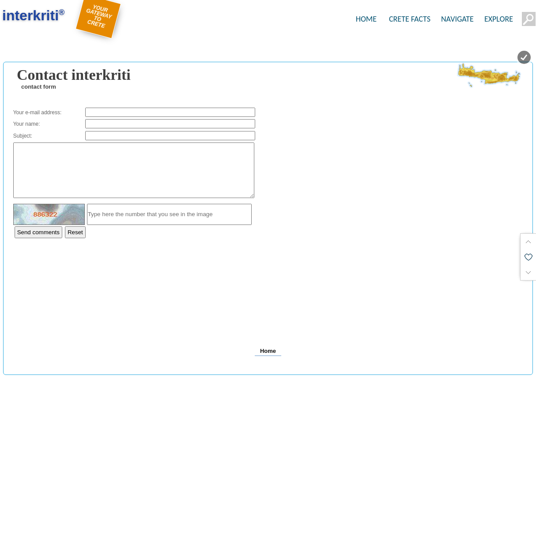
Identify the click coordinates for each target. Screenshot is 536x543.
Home (268, 361)
